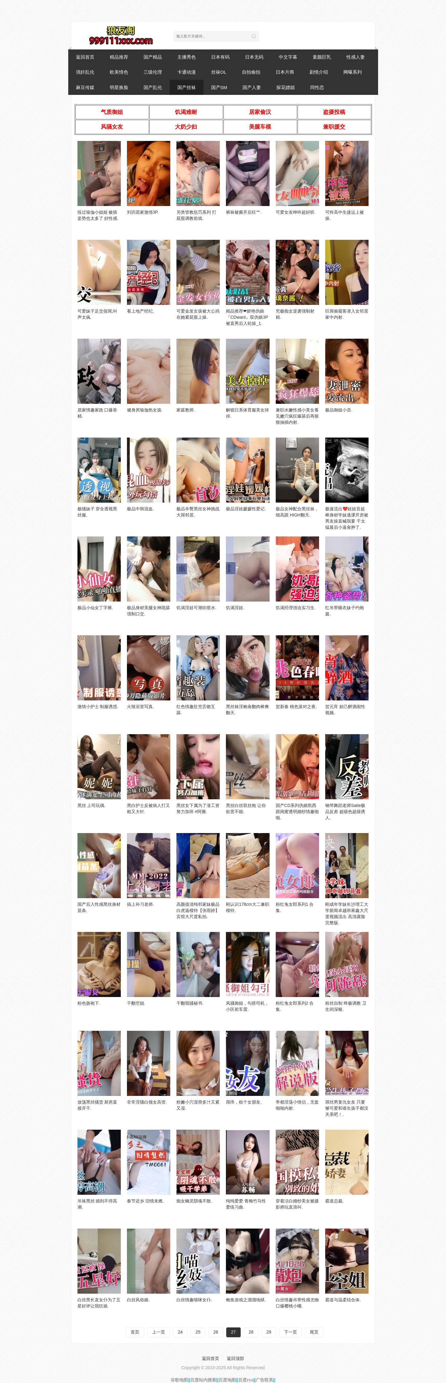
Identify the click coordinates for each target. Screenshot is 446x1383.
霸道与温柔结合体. (343, 1299)
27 (233, 1332)
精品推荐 (119, 57)
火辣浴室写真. (140, 706)
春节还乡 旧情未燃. (145, 1200)
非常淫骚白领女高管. (147, 1102)
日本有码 (220, 57)
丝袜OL (219, 72)
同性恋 (317, 87)
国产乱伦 (153, 87)
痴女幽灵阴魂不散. (194, 1200)
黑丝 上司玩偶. (91, 805)
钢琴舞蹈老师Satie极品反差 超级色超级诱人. (345, 811)
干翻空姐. (136, 1003)
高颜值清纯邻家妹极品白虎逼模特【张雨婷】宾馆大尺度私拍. (197, 910)
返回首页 (85, 57)
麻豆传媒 (85, 87)
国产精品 (153, 57)
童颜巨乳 (322, 57)
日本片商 (285, 72)
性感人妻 (355, 57)
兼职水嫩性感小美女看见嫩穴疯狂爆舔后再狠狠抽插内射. (297, 416)
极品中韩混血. (140, 508)
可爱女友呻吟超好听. (296, 212)
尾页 (314, 1332)
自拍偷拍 (251, 72)
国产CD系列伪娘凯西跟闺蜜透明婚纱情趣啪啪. (297, 811)
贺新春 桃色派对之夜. (296, 706)
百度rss (245, 1379)
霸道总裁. (334, 1200)
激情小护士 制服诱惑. (98, 706)
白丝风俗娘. (138, 1299)
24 (180, 1332)
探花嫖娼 (285, 87)
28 (251, 1332)
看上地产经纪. (140, 311)
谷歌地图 (179, 1379)
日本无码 (254, 57)
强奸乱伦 (85, 72)
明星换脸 (119, 87)
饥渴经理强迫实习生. (296, 607)
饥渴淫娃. (235, 607)
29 (268, 1332)
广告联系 (264, 1379)
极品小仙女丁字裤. (95, 607)
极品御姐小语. (338, 409)
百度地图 (227, 1379)
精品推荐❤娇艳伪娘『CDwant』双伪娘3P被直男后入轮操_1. (247, 317)
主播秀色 (186, 57)
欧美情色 (119, 72)
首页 (135, 1332)
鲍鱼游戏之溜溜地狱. (246, 1299)
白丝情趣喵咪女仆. (194, 1299)
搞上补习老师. (140, 904)
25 (197, 1332)
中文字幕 (288, 57)
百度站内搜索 (203, 1379)
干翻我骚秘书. (189, 1003)
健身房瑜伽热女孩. (145, 409)
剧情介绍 (319, 72)
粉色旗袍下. (88, 1003)
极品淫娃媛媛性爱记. (246, 508)
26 (215, 1332)
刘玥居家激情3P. (143, 212)
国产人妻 (252, 87)
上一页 (158, 1332)
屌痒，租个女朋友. (244, 1102)
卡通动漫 (186, 72)
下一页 (290, 1332)
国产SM (219, 87)
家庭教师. (185, 409)
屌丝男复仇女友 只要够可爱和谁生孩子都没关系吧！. (346, 1108)
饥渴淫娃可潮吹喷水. (196, 607)
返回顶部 (235, 1358)
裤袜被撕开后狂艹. (244, 212)
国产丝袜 (186, 87)
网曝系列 (352, 72)
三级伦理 (153, 72)
